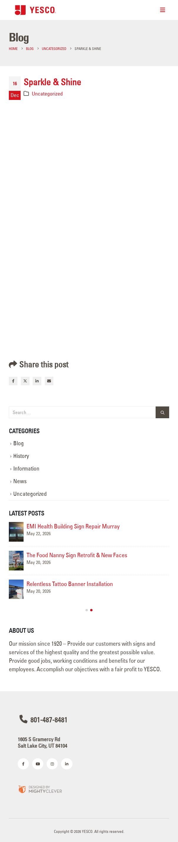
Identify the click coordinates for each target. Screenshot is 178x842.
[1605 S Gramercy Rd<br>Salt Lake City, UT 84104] (89, 741)
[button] (86, 610)
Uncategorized (47, 93)
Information (26, 468)
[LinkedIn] (66, 763)
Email (49, 381)
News (20, 481)
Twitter (25, 381)
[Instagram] (52, 763)
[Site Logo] (35, 10)
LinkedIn (37, 381)
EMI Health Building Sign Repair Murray (73, 526)
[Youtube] (37, 763)
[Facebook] (23, 763)
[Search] (162, 412)
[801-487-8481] (89, 719)
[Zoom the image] (40, 789)
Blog (18, 443)
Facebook (13, 381)
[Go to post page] (16, 532)
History (21, 456)
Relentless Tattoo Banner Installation (70, 583)
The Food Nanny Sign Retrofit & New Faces (77, 555)
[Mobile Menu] (162, 10)
